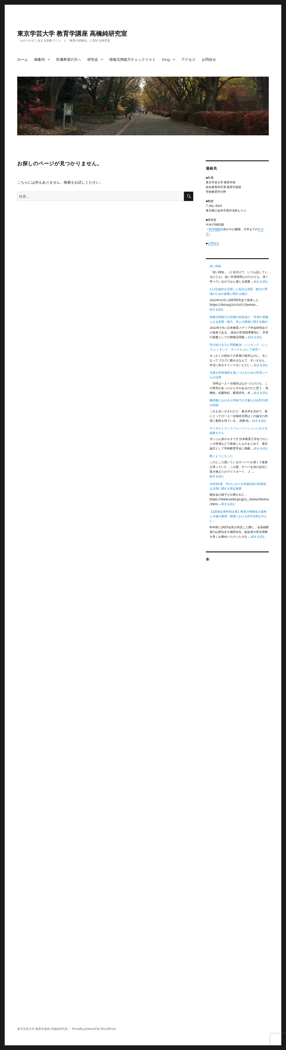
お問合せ (209, 59)
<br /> (237, 705)
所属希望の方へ (68, 59)
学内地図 (214, 229)
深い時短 (215, 266)
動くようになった (221, 456)
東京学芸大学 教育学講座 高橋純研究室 (72, 33)
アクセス (188, 59)
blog (166, 59)
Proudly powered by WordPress (94, 1029)
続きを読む (261, 281)
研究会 (92, 59)
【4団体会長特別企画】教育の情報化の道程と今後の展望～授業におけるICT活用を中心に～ (238, 516)
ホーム (22, 59)
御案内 (39, 59)
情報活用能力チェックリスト (132, 59)
